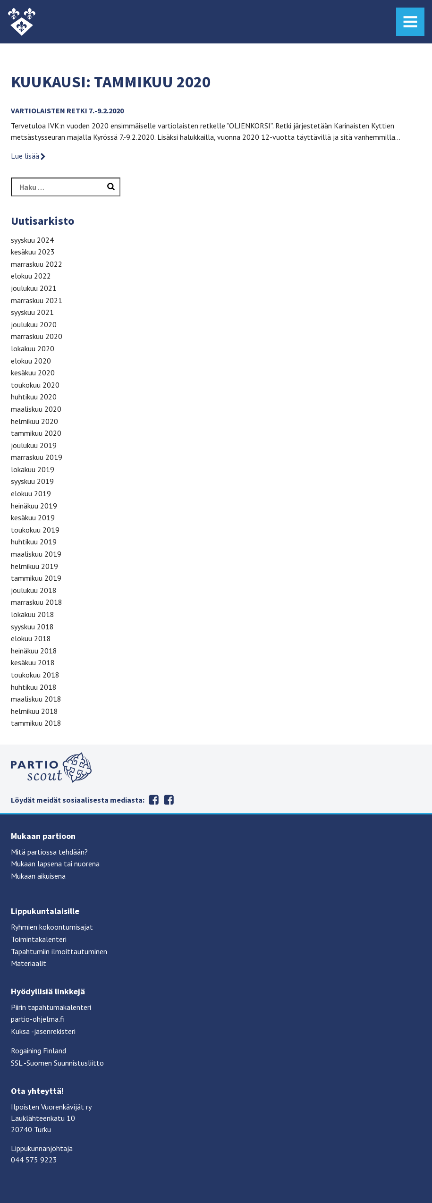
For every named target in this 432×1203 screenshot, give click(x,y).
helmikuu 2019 (34, 566)
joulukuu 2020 (34, 324)
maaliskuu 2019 (36, 554)
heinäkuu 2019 (34, 505)
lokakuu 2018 (32, 614)
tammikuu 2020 (36, 433)
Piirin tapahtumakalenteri (51, 1007)
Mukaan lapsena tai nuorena (55, 863)
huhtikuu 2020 (34, 396)
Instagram (169, 799)
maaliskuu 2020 (36, 409)
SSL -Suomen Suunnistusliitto (57, 1062)
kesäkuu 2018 (33, 662)
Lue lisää (29, 156)
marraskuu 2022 (36, 264)
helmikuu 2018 (34, 711)
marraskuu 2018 (36, 602)
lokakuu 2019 (32, 469)
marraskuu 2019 (36, 457)
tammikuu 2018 (36, 723)
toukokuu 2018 (35, 674)
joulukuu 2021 (34, 288)
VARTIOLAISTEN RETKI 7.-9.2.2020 (67, 110)
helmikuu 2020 (34, 421)
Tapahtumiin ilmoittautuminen (59, 951)
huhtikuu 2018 (34, 687)
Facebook (154, 799)
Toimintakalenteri (39, 939)
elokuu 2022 (31, 275)
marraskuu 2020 (36, 336)
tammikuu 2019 (36, 578)
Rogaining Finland (38, 1050)
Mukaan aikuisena (38, 876)
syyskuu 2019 (32, 481)
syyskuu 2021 (32, 312)
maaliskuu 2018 (36, 698)
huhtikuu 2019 (34, 541)
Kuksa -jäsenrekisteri (43, 1031)
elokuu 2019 (31, 493)
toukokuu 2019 (35, 529)
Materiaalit (28, 963)
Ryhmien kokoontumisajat (52, 927)
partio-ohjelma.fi (37, 1019)
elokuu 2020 (31, 360)
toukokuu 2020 (35, 385)
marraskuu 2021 (36, 300)
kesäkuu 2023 (33, 251)
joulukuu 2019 (34, 445)
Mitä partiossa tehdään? (49, 851)
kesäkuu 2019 (33, 517)
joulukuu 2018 (34, 590)
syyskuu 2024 (32, 240)
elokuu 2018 (31, 638)
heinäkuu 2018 (34, 650)
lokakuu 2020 (32, 348)
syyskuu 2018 (32, 626)
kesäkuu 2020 (33, 372)
